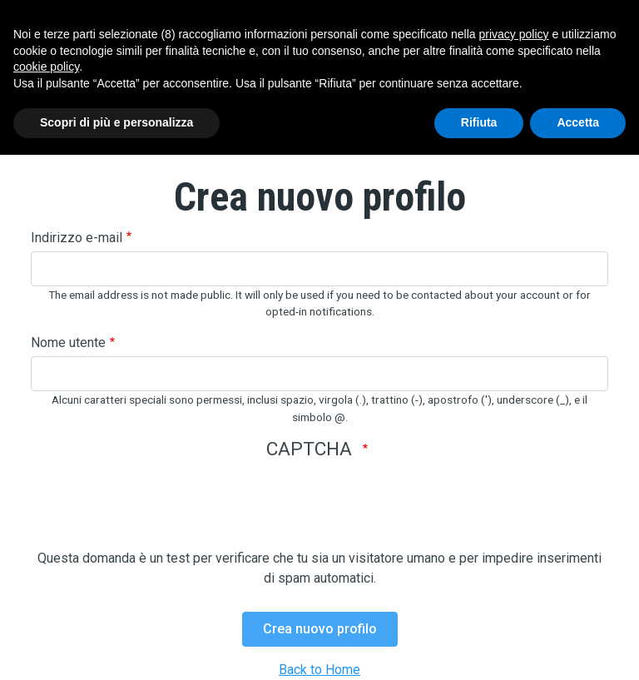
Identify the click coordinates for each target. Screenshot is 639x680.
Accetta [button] (578, 122)
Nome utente (68, 342)
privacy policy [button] (514, 34)
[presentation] (157, 516)
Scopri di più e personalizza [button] (116, 122)
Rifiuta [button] (479, 122)
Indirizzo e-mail (76, 238)
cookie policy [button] (46, 66)
